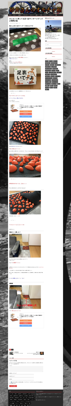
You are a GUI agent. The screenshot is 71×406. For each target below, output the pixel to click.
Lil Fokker (26, 390)
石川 (19, 400)
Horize (11, 390)
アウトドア (25, 15)
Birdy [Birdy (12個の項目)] (55, 61)
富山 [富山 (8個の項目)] (59, 83)
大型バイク (26, 398)
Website (10, 374)
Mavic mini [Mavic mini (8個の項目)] (55, 68)
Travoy (25, 394)
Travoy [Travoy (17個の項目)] (47, 76)
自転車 (19, 15)
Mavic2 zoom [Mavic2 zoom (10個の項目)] (48, 68)
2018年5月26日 (13, 23)
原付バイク (21, 398)
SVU (26, 392)
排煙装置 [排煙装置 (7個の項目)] (47, 85)
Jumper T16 (21, 390)
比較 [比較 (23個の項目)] (55, 85)
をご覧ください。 (41, 394)
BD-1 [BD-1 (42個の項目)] (50, 61)
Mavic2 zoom (31, 390)
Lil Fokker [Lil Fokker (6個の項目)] (54, 66)
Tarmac (11, 394)
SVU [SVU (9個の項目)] (47, 72)
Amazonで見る (24, 111)
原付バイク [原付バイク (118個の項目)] (48, 83)
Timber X (15, 394)
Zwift (29, 394)
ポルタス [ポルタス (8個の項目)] (55, 78)
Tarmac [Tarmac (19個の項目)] (59, 72)
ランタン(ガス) (28, 396)
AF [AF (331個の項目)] (47, 61)
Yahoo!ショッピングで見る (24, 113)
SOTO (21, 392)
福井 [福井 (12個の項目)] (51, 87)
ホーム (10, 15)
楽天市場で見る (34, 111)
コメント (10, 360)
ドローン (31, 15)
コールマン (32, 394)
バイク (45, 15)
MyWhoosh (17, 392)
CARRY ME (19, 388)
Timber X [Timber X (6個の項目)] (47, 74)
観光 (36, 15)
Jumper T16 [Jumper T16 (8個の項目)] (48, 66)
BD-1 (12, 388)
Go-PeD (29, 388)
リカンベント (17, 398)
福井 (22, 400)
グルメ (14, 15)
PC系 (41, 15)
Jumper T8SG (16, 390)
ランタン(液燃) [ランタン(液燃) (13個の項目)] (48, 81)
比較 (16, 400)
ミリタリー (51, 15)
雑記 (56, 15)
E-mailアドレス (11, 371)
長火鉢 (25, 400)
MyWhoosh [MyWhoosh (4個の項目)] (48, 70)
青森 (27, 400)
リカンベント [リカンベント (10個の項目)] (54, 81)
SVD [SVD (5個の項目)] (57, 70)
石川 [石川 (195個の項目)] (47, 87)
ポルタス (18, 396)
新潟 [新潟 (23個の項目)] (51, 85)
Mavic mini (11, 392)
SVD (23, 392)
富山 (29, 398)
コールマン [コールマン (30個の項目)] (58, 76)
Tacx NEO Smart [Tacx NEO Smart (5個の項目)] (52, 72)
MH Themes (23, 403)
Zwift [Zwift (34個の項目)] (52, 76)
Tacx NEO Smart (31, 392)
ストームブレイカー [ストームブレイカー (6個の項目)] (49, 78)
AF (12, 344)
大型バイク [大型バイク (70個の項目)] (54, 83)
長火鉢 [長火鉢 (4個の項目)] (55, 87)
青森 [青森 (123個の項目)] (47, 89)
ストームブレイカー (12, 396)
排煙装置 (11, 400)
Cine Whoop (25, 388)
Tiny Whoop (20, 394)
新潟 (14, 400)
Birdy (16, 388)
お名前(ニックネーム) (12, 368)
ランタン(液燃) (12, 398)
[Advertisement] (26, 333)
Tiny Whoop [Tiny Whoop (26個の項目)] (53, 74)
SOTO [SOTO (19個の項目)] (53, 70)
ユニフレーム (22, 396)
